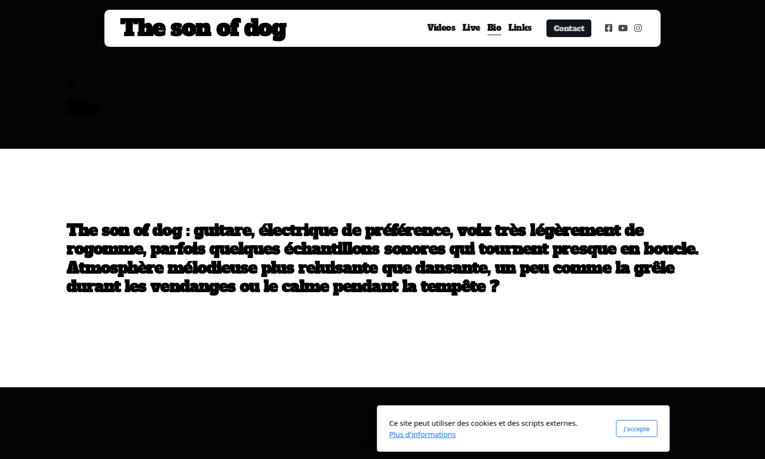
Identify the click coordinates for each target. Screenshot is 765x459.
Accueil (91, 85)
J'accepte (496, 428)
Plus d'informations (281, 434)
